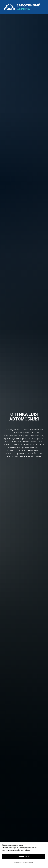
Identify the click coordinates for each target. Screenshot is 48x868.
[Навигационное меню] (43, 7)
